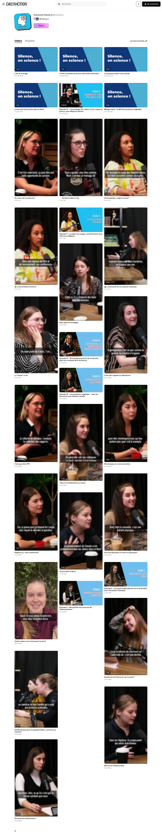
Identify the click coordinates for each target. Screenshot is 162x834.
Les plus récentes (139, 41)
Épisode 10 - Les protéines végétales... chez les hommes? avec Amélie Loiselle (78, 395)
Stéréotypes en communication (117, 464)
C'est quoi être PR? (22, 464)
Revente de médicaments (25, 819)
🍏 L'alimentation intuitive (25, 287)
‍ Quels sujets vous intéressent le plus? (30, 641)
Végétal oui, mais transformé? (26, 553)
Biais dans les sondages (68, 323)
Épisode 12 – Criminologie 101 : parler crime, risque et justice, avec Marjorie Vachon (80, 110)
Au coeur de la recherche (24, 198)
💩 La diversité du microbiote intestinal (120, 287)
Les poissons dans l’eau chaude (117, 74)
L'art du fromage (21, 74)
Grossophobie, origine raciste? (116, 198)
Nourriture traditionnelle (114, 766)
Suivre (41, 25)
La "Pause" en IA (21, 375)
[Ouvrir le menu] (4, 4)
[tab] (18, 41)
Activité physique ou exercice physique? (120, 553)
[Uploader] (138, 4)
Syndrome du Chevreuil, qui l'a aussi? (119, 677)
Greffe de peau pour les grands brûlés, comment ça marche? (35, 731)
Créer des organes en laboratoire (117, 375)
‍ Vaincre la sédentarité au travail (72, 483)
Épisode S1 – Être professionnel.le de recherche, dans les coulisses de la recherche (79, 359)
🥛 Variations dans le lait (69, 198)
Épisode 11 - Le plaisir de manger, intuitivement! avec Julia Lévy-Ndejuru (81, 235)
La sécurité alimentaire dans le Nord (29, 109)
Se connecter (151, 4)
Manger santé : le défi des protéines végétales (123, 109)
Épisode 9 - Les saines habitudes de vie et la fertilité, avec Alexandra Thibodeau (125, 590)
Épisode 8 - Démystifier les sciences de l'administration (75, 608)
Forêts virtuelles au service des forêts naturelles (79, 74)
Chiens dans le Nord (67, 572)
